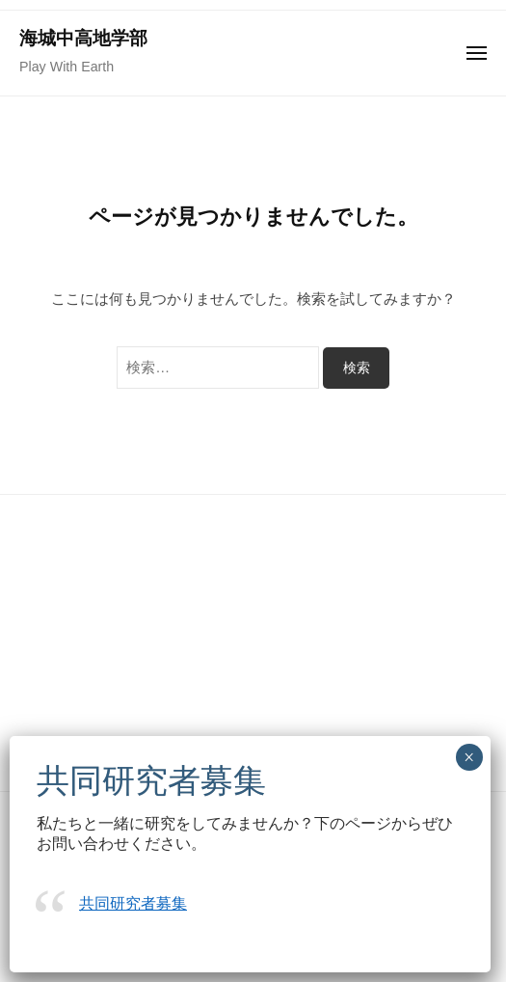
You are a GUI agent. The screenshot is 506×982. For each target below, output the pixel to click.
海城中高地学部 (83, 38)
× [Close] (469, 757)
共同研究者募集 (133, 903)
